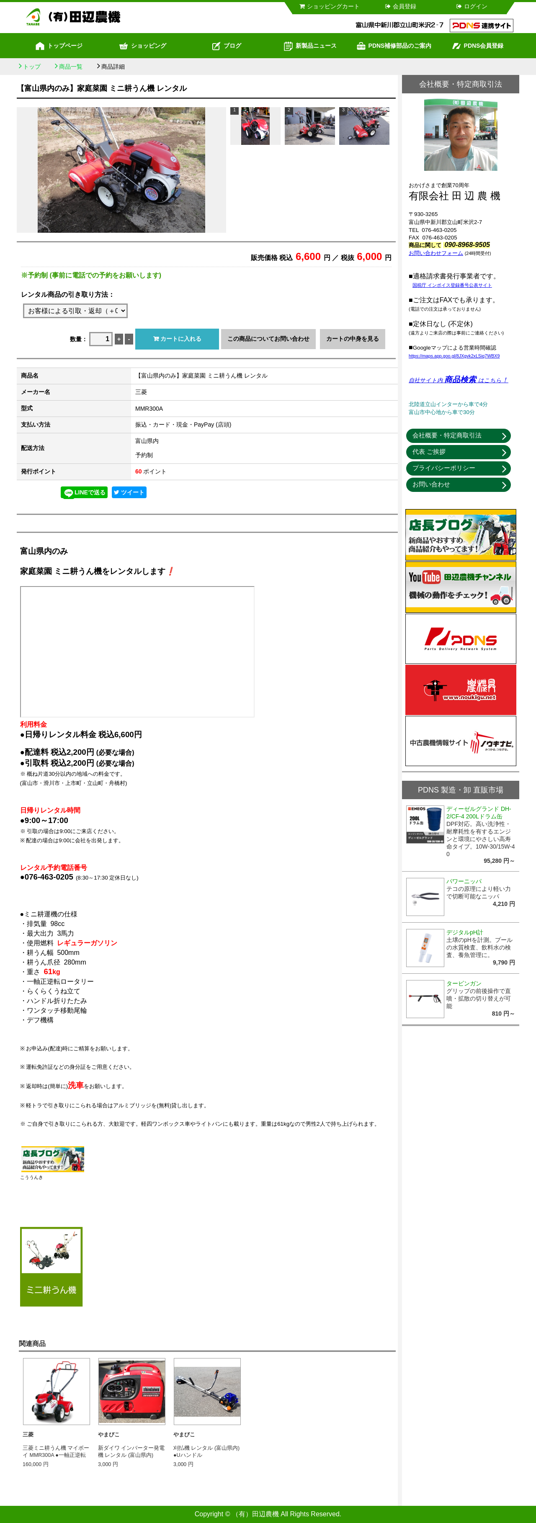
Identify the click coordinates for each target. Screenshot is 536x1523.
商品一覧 (70, 66)
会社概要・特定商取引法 (447, 435)
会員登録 (400, 6)
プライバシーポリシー (443, 467)
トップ (32, 66)
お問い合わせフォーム (436, 253)
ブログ (226, 46)
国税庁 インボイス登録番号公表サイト (452, 285)
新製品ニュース (310, 46)
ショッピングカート (329, 6)
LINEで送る (84, 493)
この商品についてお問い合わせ (268, 339)
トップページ (58, 46)
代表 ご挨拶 (429, 451)
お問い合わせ (431, 484)
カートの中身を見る (352, 339)
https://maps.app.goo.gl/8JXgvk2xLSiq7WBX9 (454, 355)
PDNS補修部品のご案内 (394, 46)
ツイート (129, 492)
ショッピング (142, 46)
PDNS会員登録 (477, 46)
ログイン (471, 6)
